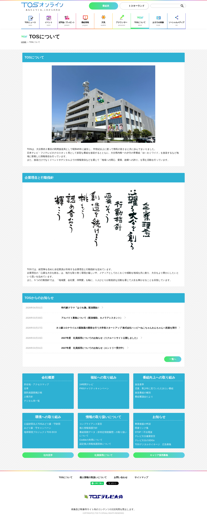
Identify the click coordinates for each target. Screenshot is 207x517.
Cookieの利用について (90, 440)
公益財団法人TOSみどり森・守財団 (42, 424)
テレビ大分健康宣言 (145, 436)
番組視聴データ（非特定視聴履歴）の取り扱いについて (103, 434)
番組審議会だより (144, 396)
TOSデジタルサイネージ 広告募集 (153, 444)
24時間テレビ (86, 384)
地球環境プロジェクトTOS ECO (40, 432)
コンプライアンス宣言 (90, 424)
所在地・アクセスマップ (36, 384)
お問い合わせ (120, 477)
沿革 (26, 388)
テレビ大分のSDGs (144, 440)
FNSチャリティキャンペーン (94, 388)
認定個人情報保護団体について (95, 444)
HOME (23, 42)
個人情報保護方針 (88, 428)
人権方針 (28, 396)
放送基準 (139, 384)
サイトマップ (141, 477)
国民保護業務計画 (33, 392)
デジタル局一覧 (32, 401)
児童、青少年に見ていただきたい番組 (154, 388)
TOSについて (66, 477)
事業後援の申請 (143, 424)
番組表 (105, 6)
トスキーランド (136, 6)
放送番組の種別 (143, 392)
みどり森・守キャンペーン (37, 428)
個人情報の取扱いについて (93, 477)
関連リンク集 (141, 428)
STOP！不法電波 (143, 432)
